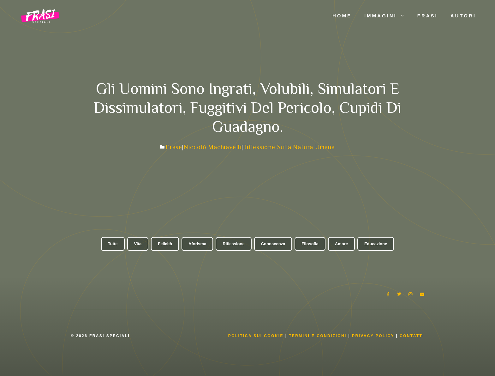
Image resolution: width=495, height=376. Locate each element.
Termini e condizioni (318, 336)
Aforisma (197, 243)
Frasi (427, 15)
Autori (463, 15)
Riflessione (233, 243)
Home (342, 15)
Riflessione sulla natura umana (289, 146)
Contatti (412, 336)
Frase (174, 146)
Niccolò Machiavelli (213, 146)
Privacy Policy (374, 336)
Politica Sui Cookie (255, 336)
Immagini (387, 15)
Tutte (113, 243)
